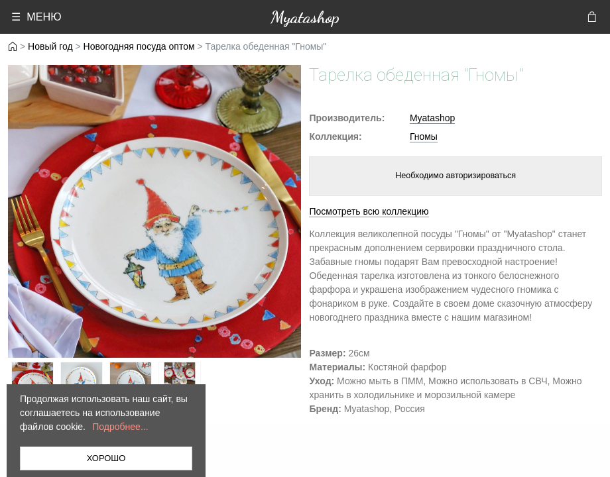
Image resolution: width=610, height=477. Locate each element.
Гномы (424, 136)
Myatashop (305, 17)
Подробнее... (120, 426)
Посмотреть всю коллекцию (368, 211)
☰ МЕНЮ (36, 17)
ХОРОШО (106, 458)
